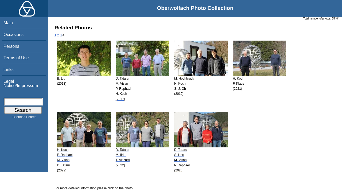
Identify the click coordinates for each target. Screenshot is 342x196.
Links (8, 69)
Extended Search (24, 118)
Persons (11, 46)
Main (8, 23)
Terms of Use (16, 58)
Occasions (13, 34)
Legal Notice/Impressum (20, 83)
